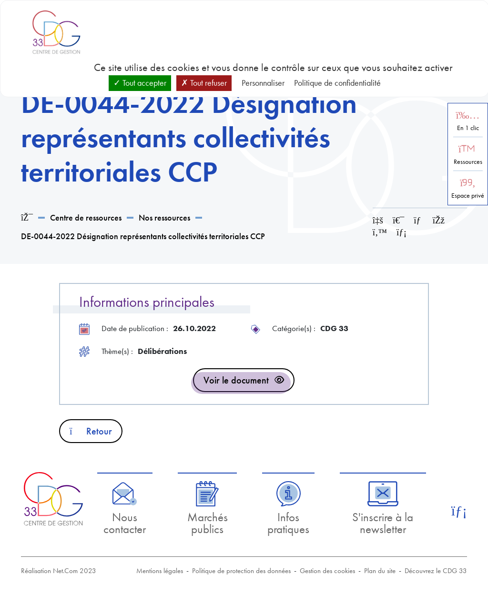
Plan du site (380, 570)
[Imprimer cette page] (398, 220)
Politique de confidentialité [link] (337, 82)
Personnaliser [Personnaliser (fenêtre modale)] (263, 82)
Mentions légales (159, 570)
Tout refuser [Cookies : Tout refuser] (204, 82)
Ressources (468, 161)
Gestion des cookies (327, 570)
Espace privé (467, 195)
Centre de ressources (86, 217)
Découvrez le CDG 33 (436, 570)
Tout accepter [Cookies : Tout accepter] (139, 82)
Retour (91, 431)
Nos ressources (164, 217)
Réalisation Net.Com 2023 (58, 570)
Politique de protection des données (241, 570)
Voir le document (236, 380)
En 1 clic (468, 127)
